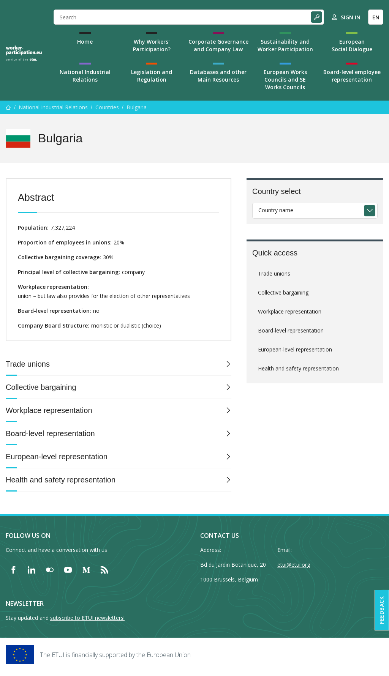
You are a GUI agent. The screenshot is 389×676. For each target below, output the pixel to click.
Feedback (381, 610)
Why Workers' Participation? (152, 45)
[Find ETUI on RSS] (104, 569)
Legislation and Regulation (151, 75)
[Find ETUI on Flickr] (49, 569)
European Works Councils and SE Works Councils (285, 79)
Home (85, 41)
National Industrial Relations (85, 75)
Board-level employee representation (352, 75)
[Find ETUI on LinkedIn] (31, 569)
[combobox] (315, 210)
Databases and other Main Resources (218, 75)
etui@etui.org (293, 564)
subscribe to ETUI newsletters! (87, 617)
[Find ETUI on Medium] (86, 569)
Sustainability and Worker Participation (285, 45)
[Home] (24, 53)
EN (376, 17)
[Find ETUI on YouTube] (68, 569)
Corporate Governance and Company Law (218, 45)
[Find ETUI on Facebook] (13, 569)
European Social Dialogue (352, 45)
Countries (107, 107)
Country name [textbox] (275, 210)
